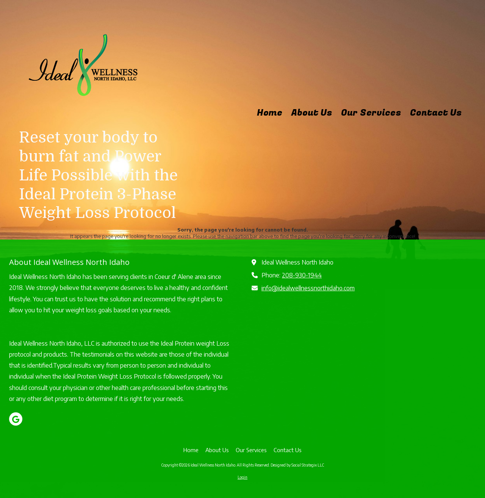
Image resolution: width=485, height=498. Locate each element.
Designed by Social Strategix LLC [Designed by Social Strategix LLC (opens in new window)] (297, 465)
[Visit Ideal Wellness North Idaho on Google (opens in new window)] (15, 419)
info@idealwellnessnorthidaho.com (308, 288)
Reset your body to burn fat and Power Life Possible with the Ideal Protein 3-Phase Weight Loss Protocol (98, 175)
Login (242, 477)
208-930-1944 (302, 275)
